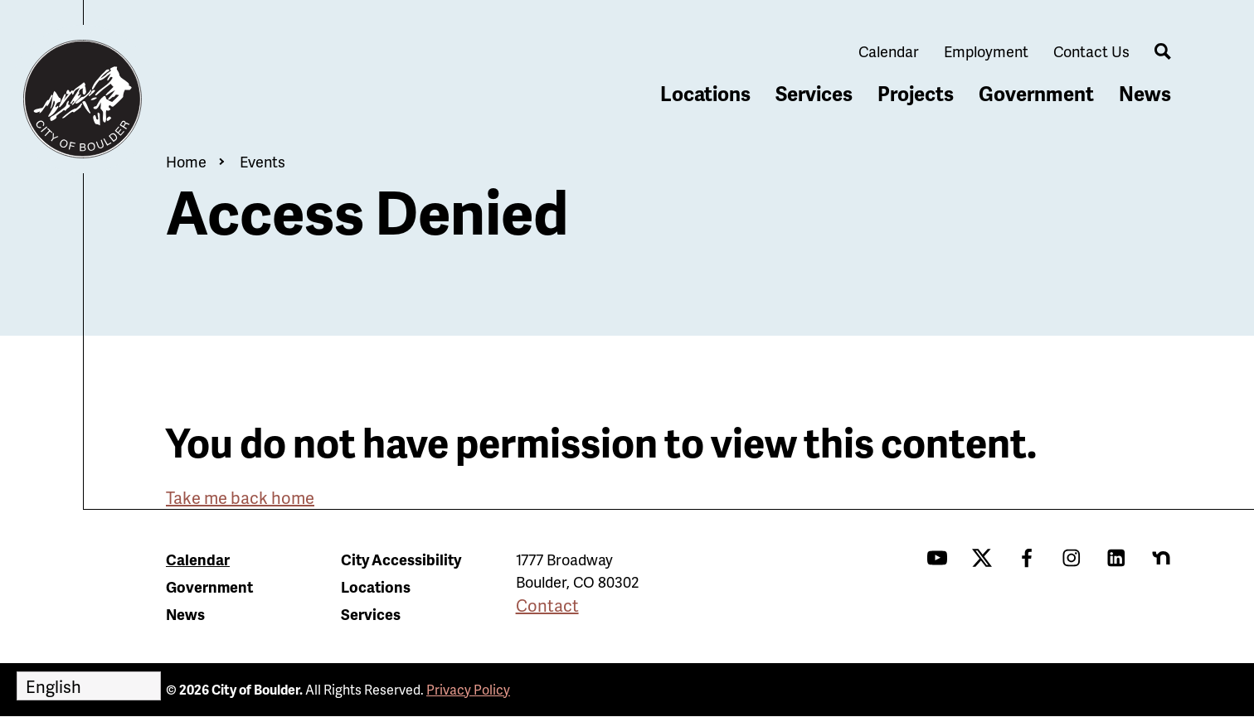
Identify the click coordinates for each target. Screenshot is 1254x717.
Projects (915, 93)
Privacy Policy (468, 689)
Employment (986, 51)
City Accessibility (401, 559)
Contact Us (1091, 51)
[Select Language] (89, 685)
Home (186, 161)
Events (262, 161)
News (1145, 93)
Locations (705, 93)
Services (814, 93)
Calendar (888, 51)
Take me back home (240, 497)
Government (1036, 93)
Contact (547, 605)
